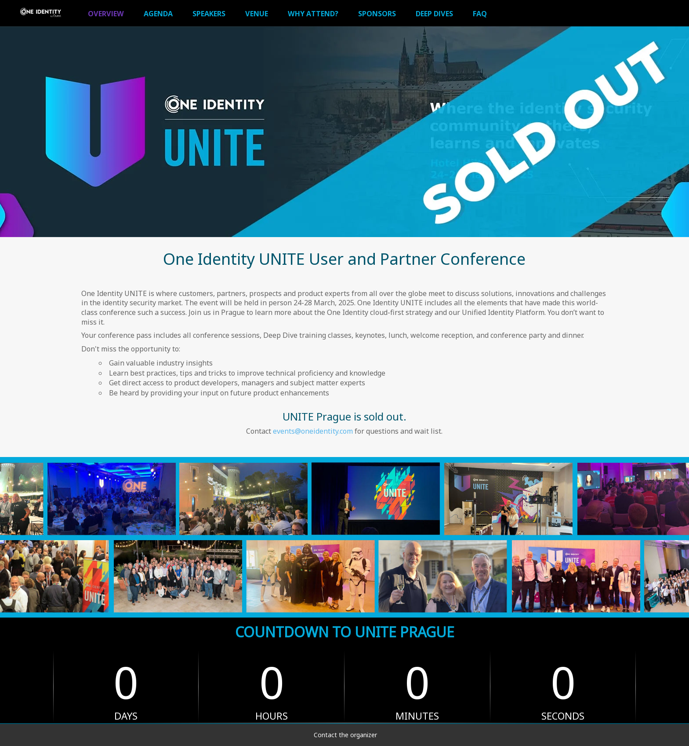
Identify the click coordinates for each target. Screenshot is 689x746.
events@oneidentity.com (313, 431)
